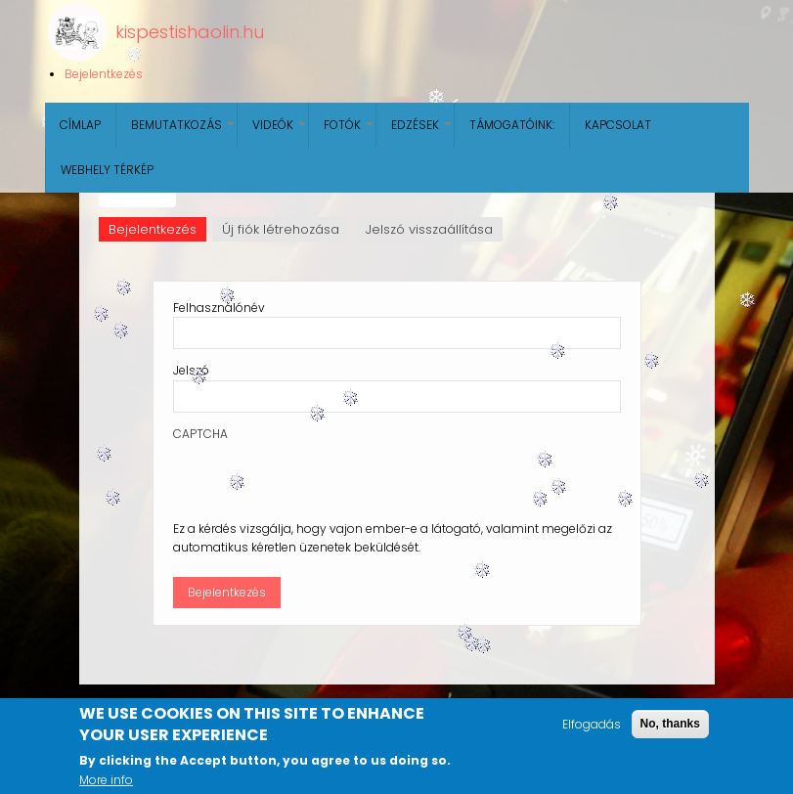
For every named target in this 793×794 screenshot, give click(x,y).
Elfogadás (591, 724)
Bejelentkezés (104, 74)
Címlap (80, 124)
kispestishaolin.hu (189, 32)
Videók (280, 132)
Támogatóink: (511, 124)
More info (106, 780)
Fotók (349, 132)
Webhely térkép (107, 169)
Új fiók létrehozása (280, 229)
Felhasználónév (219, 307)
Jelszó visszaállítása (429, 229)
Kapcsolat (618, 124)
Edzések (422, 132)
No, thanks (670, 723)
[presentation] (321, 481)
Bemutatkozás (184, 132)
